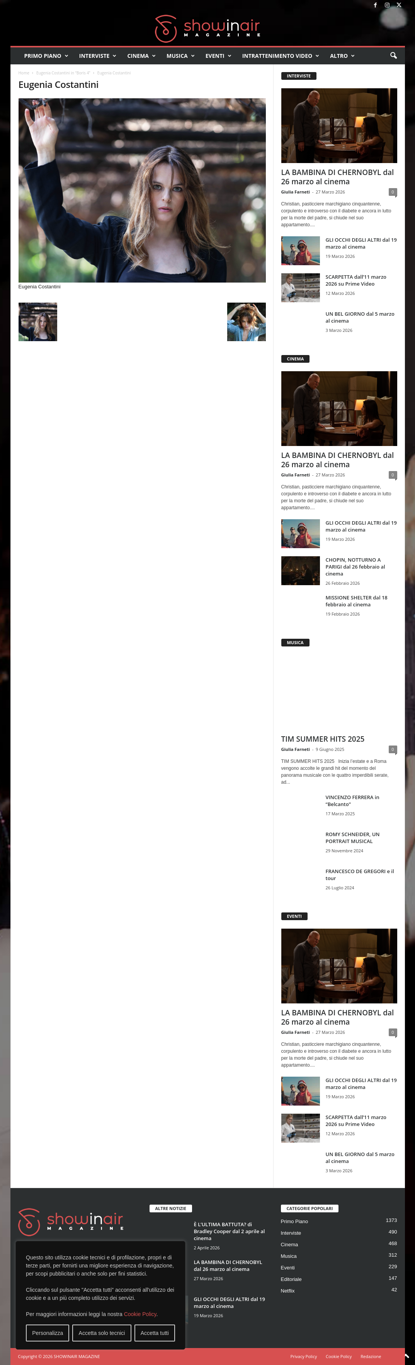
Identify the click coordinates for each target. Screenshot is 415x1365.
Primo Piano (46, 55)
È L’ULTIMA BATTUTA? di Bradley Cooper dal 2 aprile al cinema (229, 1231)
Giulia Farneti (295, 192)
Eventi (218, 55)
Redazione (371, 1356)
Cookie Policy (140, 1314)
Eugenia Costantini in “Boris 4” (63, 73)
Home (24, 73)
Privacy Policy (303, 1356)
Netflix (288, 1291)
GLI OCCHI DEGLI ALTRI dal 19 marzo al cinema (361, 243)
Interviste (98, 55)
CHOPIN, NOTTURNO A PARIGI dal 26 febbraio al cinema (355, 566)
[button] (393, 55)
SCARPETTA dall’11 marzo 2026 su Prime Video (356, 280)
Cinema (141, 55)
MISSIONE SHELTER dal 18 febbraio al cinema (357, 601)
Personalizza (47, 1333)
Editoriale (291, 1279)
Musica (181, 55)
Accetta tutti (155, 1333)
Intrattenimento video (281, 55)
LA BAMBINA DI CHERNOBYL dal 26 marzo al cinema (337, 177)
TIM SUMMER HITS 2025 (323, 739)
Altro (342, 55)
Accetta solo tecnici (102, 1333)
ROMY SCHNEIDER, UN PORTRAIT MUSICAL (353, 838)
